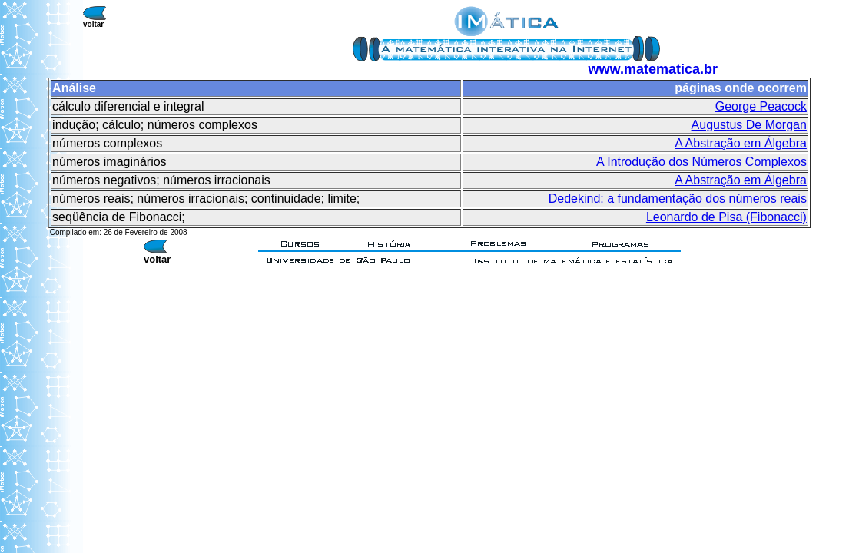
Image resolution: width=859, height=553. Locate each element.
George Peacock (761, 106)
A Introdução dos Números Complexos (701, 161)
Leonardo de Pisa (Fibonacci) (726, 217)
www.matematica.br (653, 69)
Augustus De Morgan (749, 124)
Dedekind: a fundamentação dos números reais (678, 198)
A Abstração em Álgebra (741, 143)
